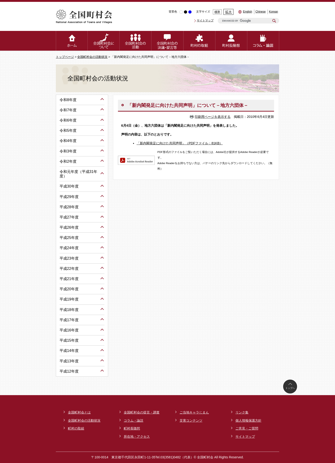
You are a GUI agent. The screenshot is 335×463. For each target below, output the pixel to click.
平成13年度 (69, 361)
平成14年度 (69, 351)
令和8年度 (68, 100)
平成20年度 (69, 289)
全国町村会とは (79, 412)
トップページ (65, 57)
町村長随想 (132, 428)
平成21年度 (69, 279)
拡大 (228, 12)
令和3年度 (68, 151)
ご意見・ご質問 (246, 428)
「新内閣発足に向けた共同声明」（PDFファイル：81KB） (180, 143)
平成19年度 (69, 299)
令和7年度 (68, 110)
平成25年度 (69, 238)
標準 (217, 11)
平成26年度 (69, 227)
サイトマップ (205, 20)
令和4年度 (68, 141)
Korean (273, 11)
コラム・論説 (133, 420)
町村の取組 (76, 428)
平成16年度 (69, 330)
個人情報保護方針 (248, 420)
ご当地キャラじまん (194, 412)
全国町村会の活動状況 (92, 57)
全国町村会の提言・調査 (142, 412)
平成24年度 (69, 248)
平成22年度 (69, 269)
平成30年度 (69, 186)
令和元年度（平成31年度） (78, 174)
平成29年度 (69, 197)
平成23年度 (69, 258)
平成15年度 (69, 340)
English (247, 11)
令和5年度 (68, 130)
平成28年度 (69, 207)
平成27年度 (69, 217)
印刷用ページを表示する (213, 117)
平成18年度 (69, 310)
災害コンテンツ (191, 420)
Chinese (260, 11)
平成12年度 (69, 371)
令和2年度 (68, 161)
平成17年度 (69, 320)
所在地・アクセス (137, 436)
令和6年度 (68, 120)
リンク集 (241, 412)
